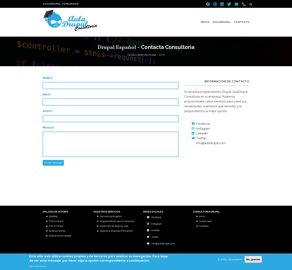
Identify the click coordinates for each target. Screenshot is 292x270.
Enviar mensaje (53, 161)
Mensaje (48, 127)
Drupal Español (117, 47)
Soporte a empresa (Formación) (116, 230)
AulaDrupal (222, 22)
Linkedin (200, 133)
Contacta (241, 22)
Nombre (47, 78)
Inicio (205, 22)
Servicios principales (111, 216)
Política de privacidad (60, 235)
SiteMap (53, 216)
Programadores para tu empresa (117, 221)
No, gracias (253, 259)
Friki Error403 (56, 221)
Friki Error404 (56, 226)
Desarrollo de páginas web (114, 226)
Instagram (201, 128)
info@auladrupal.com (161, 243)
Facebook (201, 124)
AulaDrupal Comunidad (61, 3)
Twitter (199, 138)
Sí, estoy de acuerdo (230, 259)
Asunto (47, 111)
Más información (37, 266)
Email (47, 94)
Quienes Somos (57, 230)
